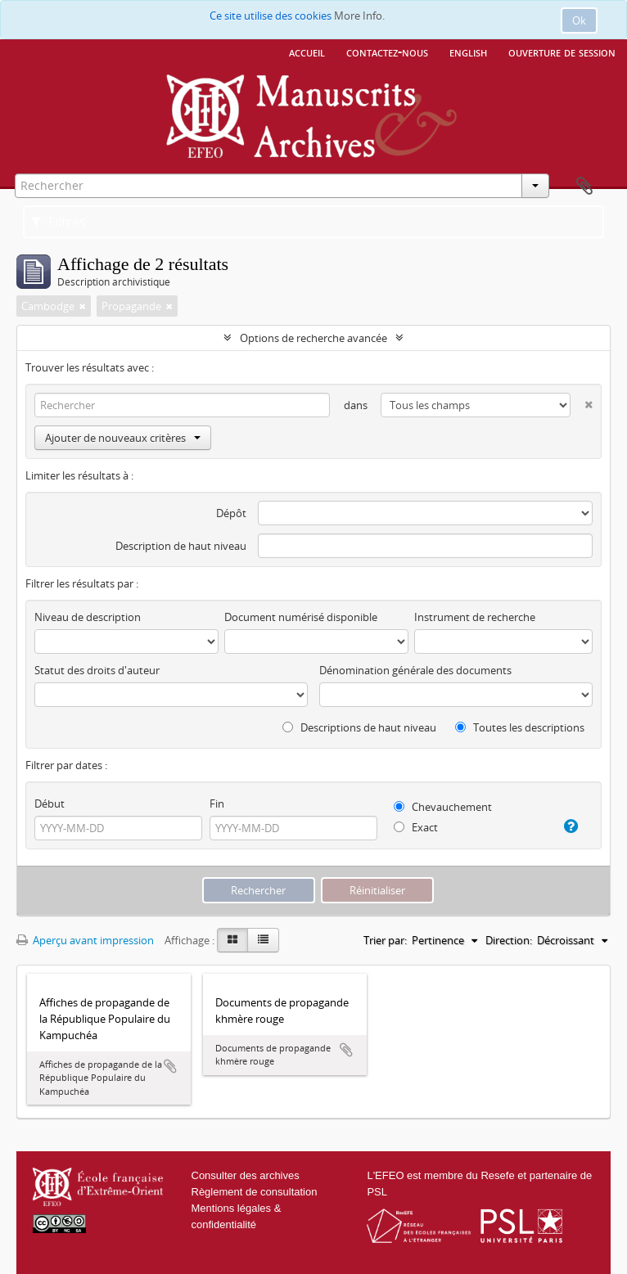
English (468, 52)
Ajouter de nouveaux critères (123, 437)
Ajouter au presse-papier (170, 1066)
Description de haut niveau (180, 545)
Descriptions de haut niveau (359, 727)
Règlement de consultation (255, 1192)
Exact (416, 827)
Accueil (307, 52)
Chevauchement (443, 806)
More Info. (359, 15)
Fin (217, 803)
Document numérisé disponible (300, 617)
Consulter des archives (246, 1175)
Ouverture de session (562, 52)
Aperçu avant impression (85, 940)
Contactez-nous (387, 52)
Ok (579, 20)
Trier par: (385, 940)
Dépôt (231, 513)
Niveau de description (87, 617)
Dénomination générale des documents (415, 670)
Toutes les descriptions (519, 727)
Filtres (58, 222)
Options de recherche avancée (313, 338)
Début (49, 803)
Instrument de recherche (474, 617)
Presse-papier (584, 186)
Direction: (508, 940)
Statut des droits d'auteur (97, 670)
